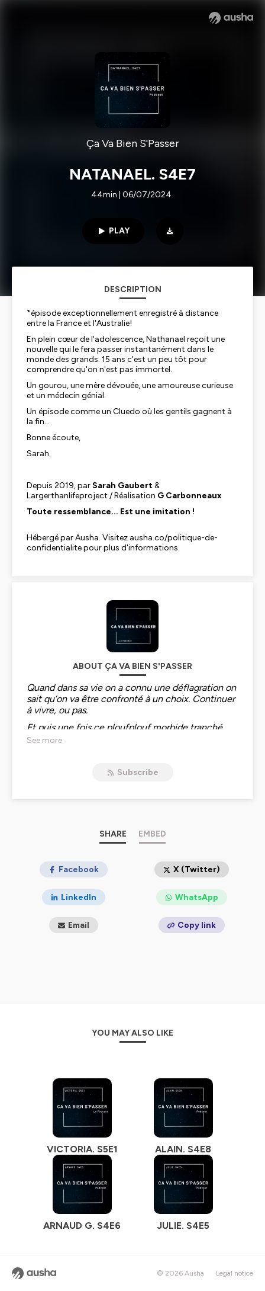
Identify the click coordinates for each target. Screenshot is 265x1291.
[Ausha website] (231, 18)
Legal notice (234, 1273)
